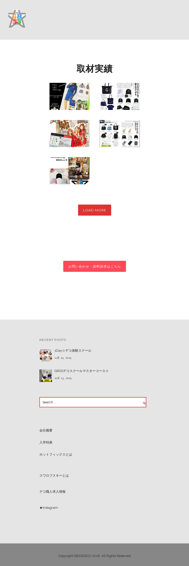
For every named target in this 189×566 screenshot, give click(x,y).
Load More (94, 210)
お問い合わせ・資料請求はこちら (94, 266)
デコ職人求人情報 (52, 491)
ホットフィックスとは (55, 454)
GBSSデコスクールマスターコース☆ (81, 371)
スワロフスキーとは (54, 475)
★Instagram (48, 508)
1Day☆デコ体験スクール (72, 350)
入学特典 (45, 442)
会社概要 (45, 430)
